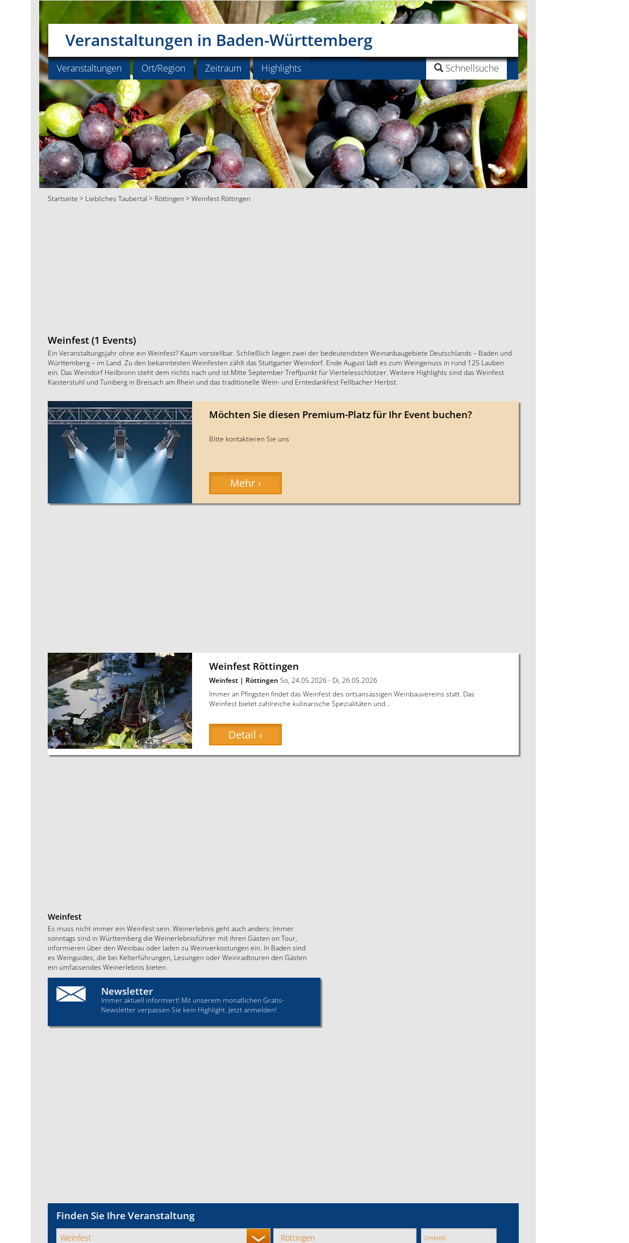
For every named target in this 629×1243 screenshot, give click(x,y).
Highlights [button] (281, 68)
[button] (438, 68)
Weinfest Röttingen (254, 666)
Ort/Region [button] (163, 68)
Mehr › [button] (245, 483)
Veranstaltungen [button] (89, 68)
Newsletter (127, 991)
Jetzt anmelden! (252, 1009)
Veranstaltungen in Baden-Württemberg (219, 36)
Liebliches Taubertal (116, 198)
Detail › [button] (245, 734)
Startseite (63, 198)
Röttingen (169, 198)
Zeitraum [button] (223, 68)
